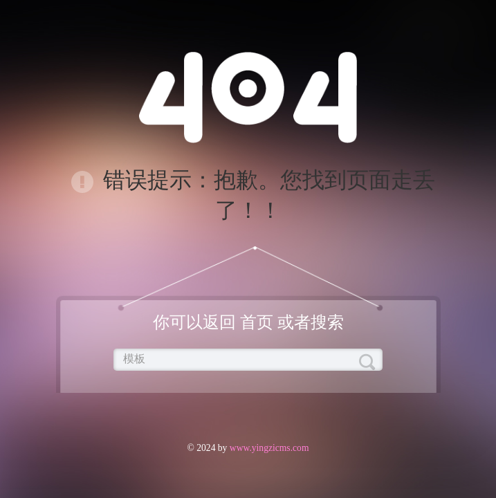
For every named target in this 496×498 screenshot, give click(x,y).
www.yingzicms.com (268, 448)
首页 (256, 322)
